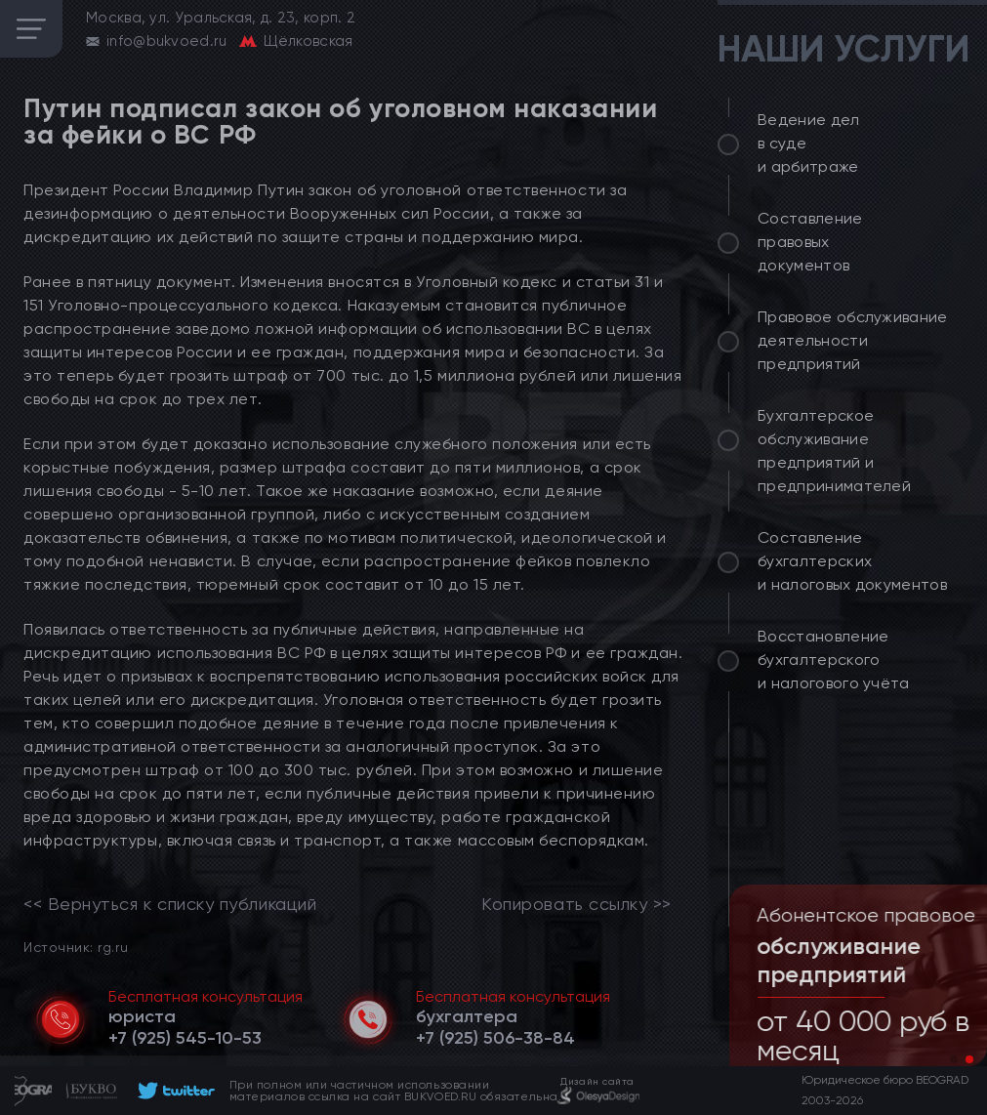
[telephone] (185, 1038)
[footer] (173, 1090)
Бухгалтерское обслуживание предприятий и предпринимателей (834, 450)
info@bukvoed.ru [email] (166, 41)
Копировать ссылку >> (576, 904)
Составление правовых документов (810, 241)
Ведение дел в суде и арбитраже (809, 143)
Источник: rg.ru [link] (75, 946)
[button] (954, 1059)
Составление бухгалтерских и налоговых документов (852, 561)
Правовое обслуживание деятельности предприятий (853, 340)
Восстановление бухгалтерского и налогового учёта (834, 659)
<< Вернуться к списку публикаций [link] (169, 904)
